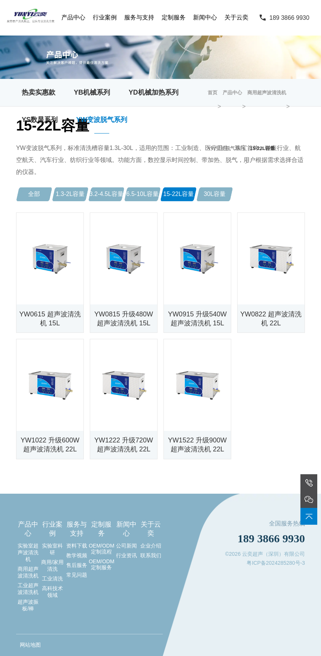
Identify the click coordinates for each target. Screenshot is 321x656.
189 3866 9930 (289, 18)
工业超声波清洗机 (28, 588)
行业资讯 (126, 555)
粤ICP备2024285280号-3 (276, 563)
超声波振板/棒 (28, 605)
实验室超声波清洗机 (28, 552)
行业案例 (105, 17)
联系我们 (150, 555)
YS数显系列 (40, 119)
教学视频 (76, 555)
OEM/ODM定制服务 (101, 564)
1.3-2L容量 (70, 194)
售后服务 (76, 565)
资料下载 (76, 546)
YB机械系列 (92, 92)
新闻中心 (205, 17)
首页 (212, 92)
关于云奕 (236, 17)
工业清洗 (52, 579)
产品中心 (73, 17)
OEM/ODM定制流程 (101, 549)
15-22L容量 (178, 194)
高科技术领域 (52, 591)
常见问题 (76, 575)
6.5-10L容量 (142, 194)
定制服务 (174, 17)
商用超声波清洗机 (266, 92)
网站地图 (30, 645)
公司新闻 (126, 546)
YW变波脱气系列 (101, 119)
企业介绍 (150, 546)
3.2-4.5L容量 (106, 194)
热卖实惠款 (38, 92)
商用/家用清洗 (52, 565)
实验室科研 (52, 549)
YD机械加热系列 (153, 92)
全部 (34, 194)
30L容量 (215, 194)
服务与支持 (139, 17)
